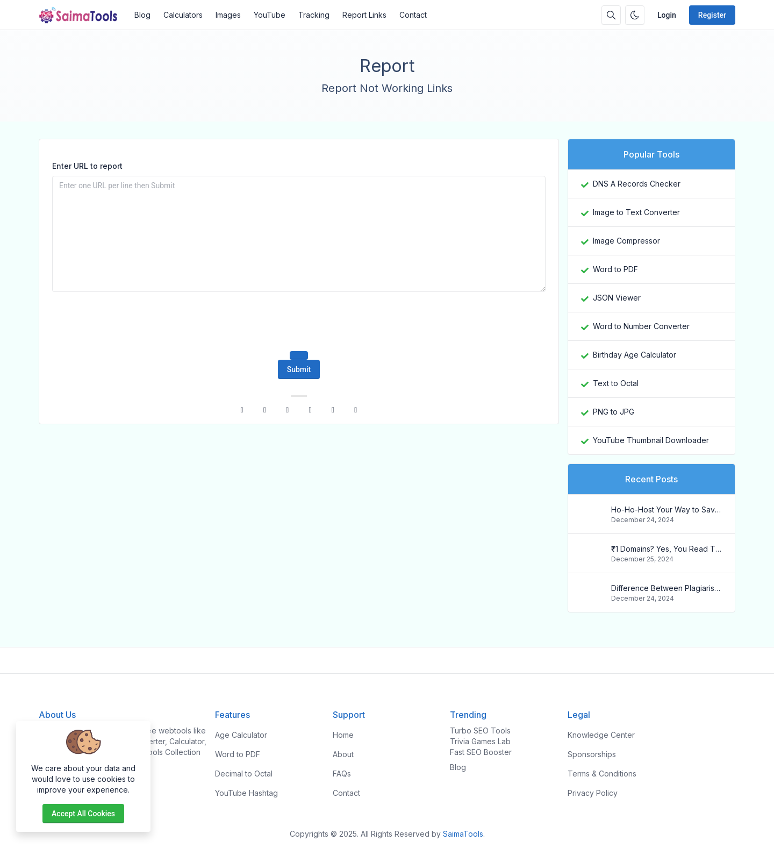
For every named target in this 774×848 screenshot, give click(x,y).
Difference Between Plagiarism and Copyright (666, 588)
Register (712, 15)
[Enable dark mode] (634, 15)
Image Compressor (626, 240)
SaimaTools (463, 833)
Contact (413, 14)
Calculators (183, 14)
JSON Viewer (617, 297)
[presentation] (299, 322)
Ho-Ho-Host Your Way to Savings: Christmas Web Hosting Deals (666, 509)
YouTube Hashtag (246, 792)
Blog (142, 14)
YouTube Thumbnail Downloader (651, 440)
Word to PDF (615, 269)
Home (343, 734)
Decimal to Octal (244, 773)
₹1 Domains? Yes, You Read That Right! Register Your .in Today (666, 548)
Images (228, 14)
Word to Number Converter (641, 326)
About (343, 754)
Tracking (313, 14)
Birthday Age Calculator (634, 354)
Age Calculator (241, 734)
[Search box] (611, 15)
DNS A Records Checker (636, 183)
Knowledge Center (601, 734)
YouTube (269, 14)
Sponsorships (592, 754)
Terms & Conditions (602, 773)
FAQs (342, 773)
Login (666, 15)
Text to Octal (616, 383)
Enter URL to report (87, 165)
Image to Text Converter (636, 212)
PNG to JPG (613, 411)
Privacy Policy (593, 792)
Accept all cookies (83, 813)
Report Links (364, 14)
